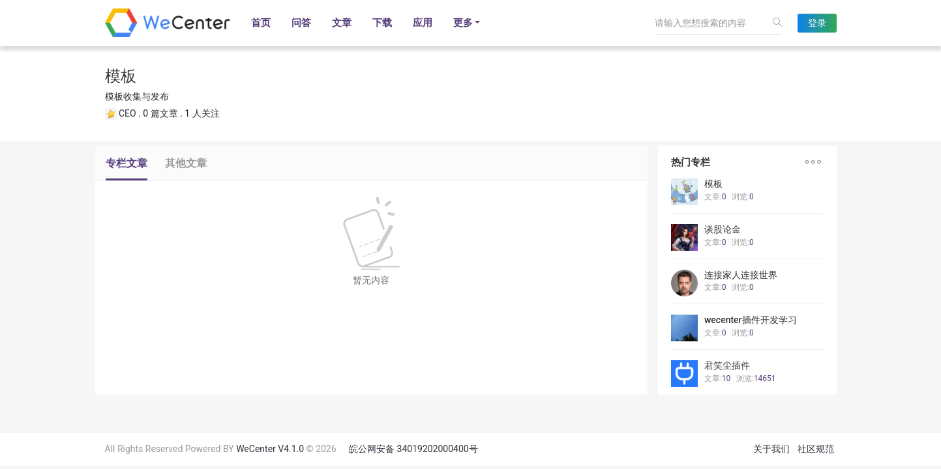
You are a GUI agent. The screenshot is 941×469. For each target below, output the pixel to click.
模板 (713, 183)
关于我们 (771, 449)
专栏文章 (126, 163)
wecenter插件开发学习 (750, 320)
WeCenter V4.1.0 (270, 449)
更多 (463, 23)
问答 (301, 23)
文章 (341, 23)
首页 (261, 23)
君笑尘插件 (727, 365)
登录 (817, 23)
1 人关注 (202, 113)
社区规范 (816, 449)
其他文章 (186, 163)
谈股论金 (722, 229)
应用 (422, 23)
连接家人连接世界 (740, 275)
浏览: (743, 196)
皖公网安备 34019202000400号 (413, 449)
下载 (382, 23)
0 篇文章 (160, 113)
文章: (715, 196)
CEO (127, 113)
